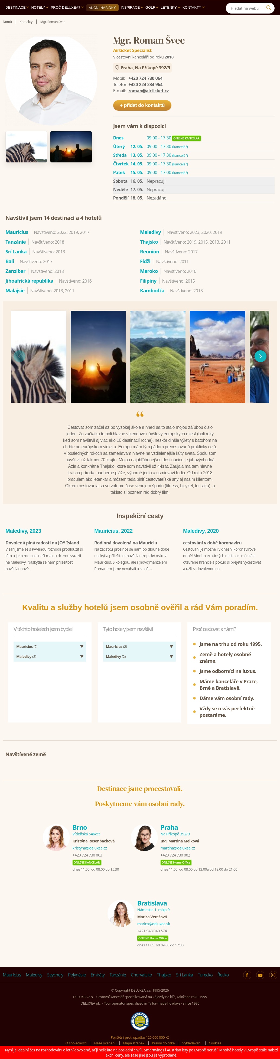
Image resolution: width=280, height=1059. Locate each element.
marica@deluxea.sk (153, 922)
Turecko (205, 973)
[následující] (260, 356)
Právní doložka (163, 1041)
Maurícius (12, 973)
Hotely (39, 7)
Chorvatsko (141, 973)
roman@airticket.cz (148, 91)
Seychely (55, 973)
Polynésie (77, 973)
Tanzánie (118, 973)
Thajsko (164, 973)
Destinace (17, 7)
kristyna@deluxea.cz (90, 846)
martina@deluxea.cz (178, 846)
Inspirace (132, 7)
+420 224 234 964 (145, 84)
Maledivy (34, 973)
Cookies (215, 1041)
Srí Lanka (184, 973)
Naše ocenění (104, 1041)
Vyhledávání (191, 1041)
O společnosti (76, 1041)
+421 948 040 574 (152, 929)
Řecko (223, 973)
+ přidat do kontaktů (142, 105)
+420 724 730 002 (175, 853)
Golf (151, 7)
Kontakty (194, 7)
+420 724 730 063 (87, 853)
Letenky (170, 7)
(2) (26, 645)
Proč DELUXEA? (67, 7)
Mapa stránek (133, 1041)
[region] (140, 356)
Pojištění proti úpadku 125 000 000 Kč (140, 1036)
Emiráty (98, 973)
